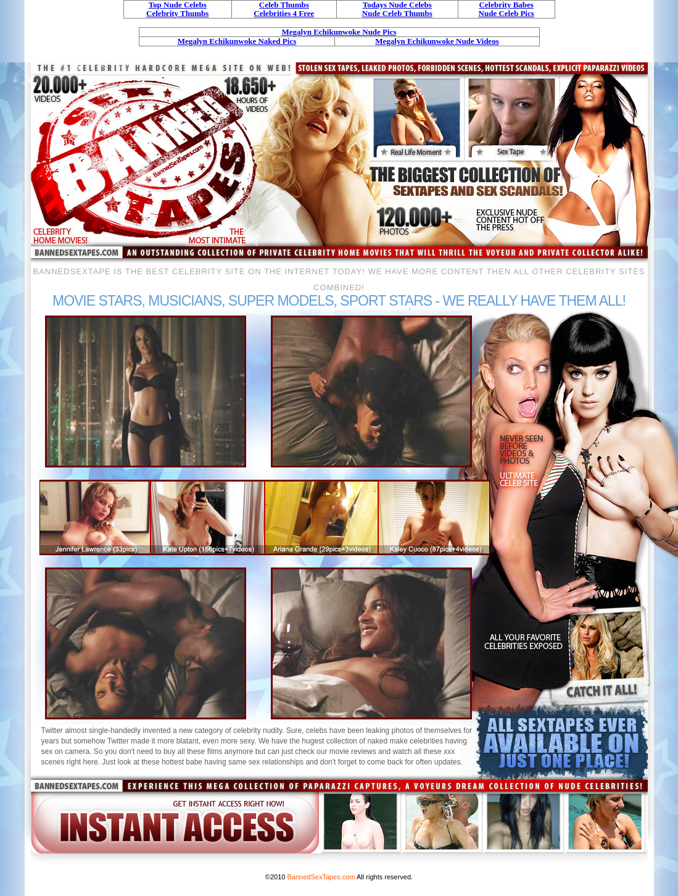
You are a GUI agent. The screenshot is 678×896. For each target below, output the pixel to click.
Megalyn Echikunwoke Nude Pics (339, 31)
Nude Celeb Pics (506, 13)
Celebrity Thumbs (177, 13)
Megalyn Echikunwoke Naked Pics (237, 41)
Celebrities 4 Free (284, 13)
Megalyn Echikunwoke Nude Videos (436, 41)
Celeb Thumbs (284, 4)
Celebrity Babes (506, 4)
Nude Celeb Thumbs (397, 13)
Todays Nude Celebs (397, 4)
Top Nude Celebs (178, 4)
